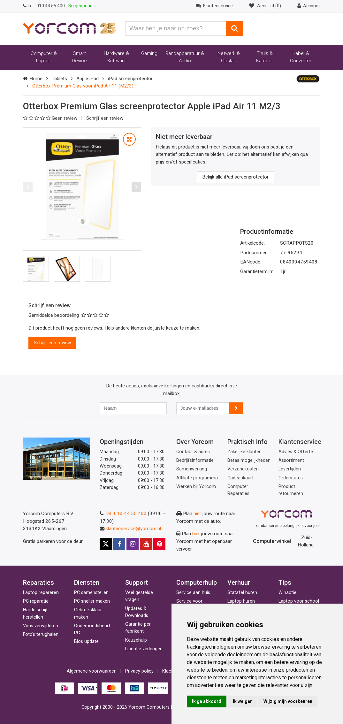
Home (35, 78)
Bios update (86, 641)
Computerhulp (196, 582)
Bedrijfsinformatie (195, 460)
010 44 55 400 (44, 5)
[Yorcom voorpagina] (69, 28)
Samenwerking (191, 469)
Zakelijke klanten (244, 451)
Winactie (287, 592)
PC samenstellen (91, 592)
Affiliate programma (197, 478)
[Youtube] (146, 544)
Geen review (51, 118)
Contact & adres (193, 451)
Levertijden (289, 469)
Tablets (59, 78)
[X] (106, 544)
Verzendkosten (243, 469)
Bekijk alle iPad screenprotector (235, 177)
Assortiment (291, 460)
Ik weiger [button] (242, 701)
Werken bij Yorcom (196, 486)
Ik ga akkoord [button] (206, 701)
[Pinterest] (159, 544)
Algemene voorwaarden (92, 671)
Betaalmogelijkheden (249, 460)
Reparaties (38, 582)
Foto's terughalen (40, 634)
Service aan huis (193, 592)
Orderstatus (290, 478)
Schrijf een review (104, 118)
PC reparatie (36, 601)
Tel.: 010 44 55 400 (126, 513)
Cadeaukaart (240, 478)
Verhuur (238, 582)
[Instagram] (132, 544)
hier (197, 513)
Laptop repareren (41, 592)
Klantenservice (299, 442)
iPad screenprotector (130, 78)
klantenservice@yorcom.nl (133, 528)
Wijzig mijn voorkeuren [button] (287, 701)
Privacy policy (139, 671)
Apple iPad (87, 78)
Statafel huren (242, 592)
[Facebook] (119, 544)
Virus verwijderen (40, 626)
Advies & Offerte (295, 451)
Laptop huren (241, 601)
